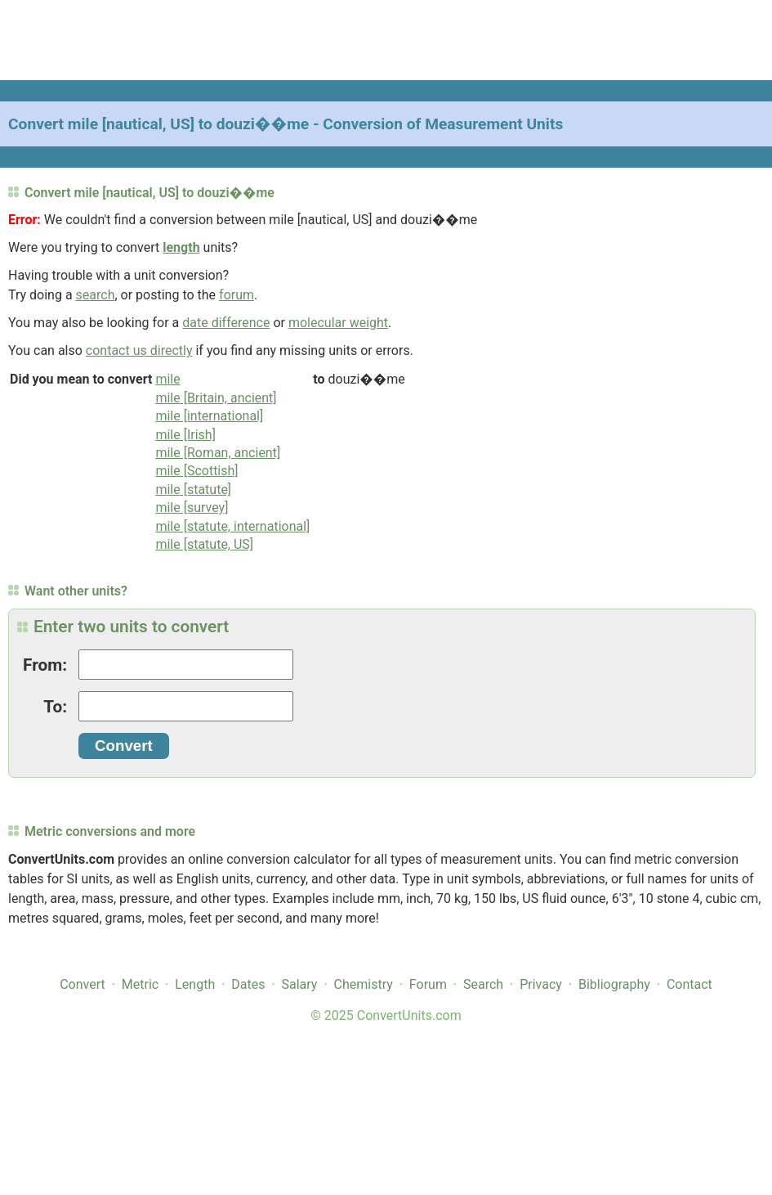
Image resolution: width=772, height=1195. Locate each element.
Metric (140, 984)
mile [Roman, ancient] (217, 452)
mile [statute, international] (232, 526)
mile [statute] (193, 489)
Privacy (541, 984)
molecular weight (338, 322)
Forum (428, 984)
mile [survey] (191, 507)
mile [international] (209, 416)
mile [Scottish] (196, 470)
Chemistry (363, 984)
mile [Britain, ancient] (215, 398)
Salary (300, 984)
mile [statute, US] (204, 544)
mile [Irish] (185, 435)
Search (483, 984)
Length (195, 984)
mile (167, 379)
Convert (82, 984)
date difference (226, 322)
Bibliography (614, 984)
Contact (689, 984)
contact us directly (139, 350)
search (95, 295)
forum (236, 295)
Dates (248, 984)
